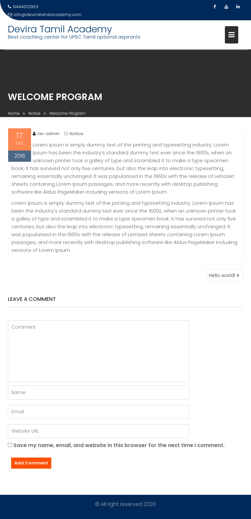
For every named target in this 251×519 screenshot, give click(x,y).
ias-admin (46, 134)
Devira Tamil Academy (60, 29)
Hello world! (222, 275)
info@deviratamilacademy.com (44, 14)
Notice (76, 134)
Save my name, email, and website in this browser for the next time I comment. (119, 445)
